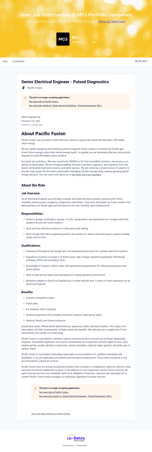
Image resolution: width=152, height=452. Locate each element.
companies (18, 61)
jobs (5, 61)
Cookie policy (81, 446)
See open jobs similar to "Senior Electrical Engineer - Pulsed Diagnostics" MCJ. (65, 105)
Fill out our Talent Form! (111, 21)
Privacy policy (68, 446)
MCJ (76, 37)
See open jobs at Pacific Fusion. (44, 101)
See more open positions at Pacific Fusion (50, 414)
